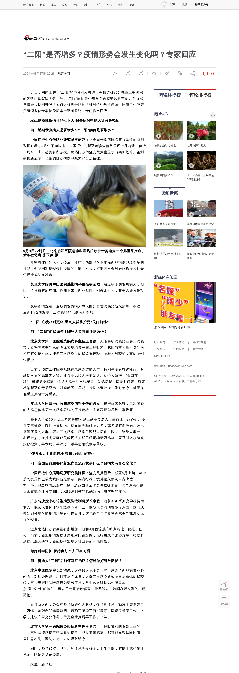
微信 (179, 73)
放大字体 (141, 73)
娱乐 (76, 4)
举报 (115, 73)
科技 (87, 4)
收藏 (154, 73)
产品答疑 (159, 349)
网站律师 (198, 349)
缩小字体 (128, 73)
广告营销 (178, 342)
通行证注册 (199, 342)
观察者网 (64, 73)
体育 (53, 4)
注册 (184, 4)
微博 (166, 73)
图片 (109, 4)
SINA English (162, 355)
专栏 (120, 4)
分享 (192, 73)
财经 (64, 4)
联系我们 (159, 342)
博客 (98, 4)
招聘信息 (178, 349)
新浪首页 (28, 4)
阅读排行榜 (170, 93)
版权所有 (195, 381)
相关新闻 (224, 601)
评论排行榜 (200, 95)
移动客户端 (203, 4)
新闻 (42, 4)
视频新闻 (169, 191)
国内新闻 (57, 38)
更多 (134, 4)
